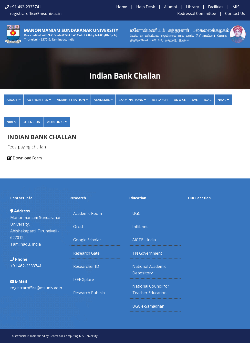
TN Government (147, 253)
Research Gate (86, 253)
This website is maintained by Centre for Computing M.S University (54, 336)
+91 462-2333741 (25, 7)
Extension (31, 122)
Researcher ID (86, 266)
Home (121, 7)
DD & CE (180, 99)
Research (160, 99)
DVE (195, 99)
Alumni (170, 7)
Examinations (132, 99)
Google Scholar (87, 239)
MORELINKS (56, 122)
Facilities (215, 7)
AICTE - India (144, 239)
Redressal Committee (196, 13)
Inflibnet (140, 226)
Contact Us (235, 13)
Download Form (27, 158)
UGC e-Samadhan (148, 306)
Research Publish (89, 292)
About (14, 99)
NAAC (223, 99)
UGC (136, 213)
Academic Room (87, 213)
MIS (236, 7)
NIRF (11, 122)
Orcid (78, 226)
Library (192, 7)
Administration (72, 99)
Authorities (39, 99)
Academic (103, 99)
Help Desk (145, 7)
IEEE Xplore (83, 279)
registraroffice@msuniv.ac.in (36, 13)
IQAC (207, 99)
